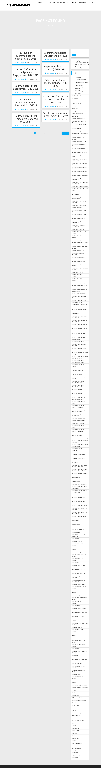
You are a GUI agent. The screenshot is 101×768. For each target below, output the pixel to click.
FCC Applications (76, 108)
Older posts (65, 133)
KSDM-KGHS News (76, 529)
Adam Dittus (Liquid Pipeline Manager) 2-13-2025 (55, 82)
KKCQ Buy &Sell (75, 738)
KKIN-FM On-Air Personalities (79, 291)
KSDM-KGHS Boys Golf (77, 661)
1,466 (45, 132)
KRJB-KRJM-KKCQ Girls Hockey (79, 205)
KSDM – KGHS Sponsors (77, 98)
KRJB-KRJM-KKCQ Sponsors (78, 93)
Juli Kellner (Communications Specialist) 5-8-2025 (25, 55)
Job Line (74, 707)
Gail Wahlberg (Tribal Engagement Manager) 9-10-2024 (26, 118)
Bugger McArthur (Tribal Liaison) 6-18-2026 (55, 68)
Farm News (77, 86)
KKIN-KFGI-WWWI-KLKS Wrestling (80, 435)
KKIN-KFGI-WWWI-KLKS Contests (79, 304)
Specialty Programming (77, 690)
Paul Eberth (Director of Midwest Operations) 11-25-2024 (55, 99)
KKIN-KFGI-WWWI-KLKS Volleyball (80, 325)
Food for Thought (76, 725)
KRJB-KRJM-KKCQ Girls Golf (78, 258)
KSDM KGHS (75, 652)
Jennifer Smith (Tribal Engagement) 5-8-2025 (55, 54)
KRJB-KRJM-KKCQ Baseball (78, 226)
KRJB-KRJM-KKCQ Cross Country (79, 149)
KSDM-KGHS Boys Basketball (78, 570)
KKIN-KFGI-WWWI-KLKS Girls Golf (79, 503)
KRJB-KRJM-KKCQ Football (78, 128)
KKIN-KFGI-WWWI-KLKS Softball (79, 481)
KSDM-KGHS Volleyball (77, 549)
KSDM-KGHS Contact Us (80, 654)
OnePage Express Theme (65, 765)
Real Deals (74, 730)
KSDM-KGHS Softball (77, 635)
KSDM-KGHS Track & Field (78, 613)
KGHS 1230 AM (75, 728)
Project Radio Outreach (77, 110)
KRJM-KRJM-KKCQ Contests (78, 415)
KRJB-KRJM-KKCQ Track (77, 269)
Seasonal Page (75, 692)
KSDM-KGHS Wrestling (77, 560)
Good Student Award (76, 715)
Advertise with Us (76, 743)
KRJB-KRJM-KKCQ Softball (78, 237)
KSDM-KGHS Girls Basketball (78, 581)
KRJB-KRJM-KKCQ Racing (78, 420)
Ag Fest (74, 687)
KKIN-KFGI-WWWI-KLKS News (79, 297)
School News (78, 87)
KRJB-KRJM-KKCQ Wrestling (78, 215)
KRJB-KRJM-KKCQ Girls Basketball (80, 183)
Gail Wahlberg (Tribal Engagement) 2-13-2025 (25, 87)
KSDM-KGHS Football (77, 538)
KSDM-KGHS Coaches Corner (78, 527)
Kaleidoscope (75, 755)
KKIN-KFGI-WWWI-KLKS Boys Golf (80, 492)
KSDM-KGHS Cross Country (78, 646)
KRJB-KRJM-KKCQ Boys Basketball (80, 172)
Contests (74, 720)
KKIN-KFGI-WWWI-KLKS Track (79, 513)
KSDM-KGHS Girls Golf (77, 671)
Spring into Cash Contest (77, 700)
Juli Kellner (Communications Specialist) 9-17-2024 (26, 102)
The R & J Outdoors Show (78, 718)
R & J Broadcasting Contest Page (79, 695)
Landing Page (42, 2)
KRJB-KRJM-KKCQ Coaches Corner (80, 685)
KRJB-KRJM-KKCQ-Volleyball (79, 139)
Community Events (79, 75)
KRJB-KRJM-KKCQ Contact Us (79, 710)
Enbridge (74, 705)
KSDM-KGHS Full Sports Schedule (79, 682)
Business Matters (76, 712)
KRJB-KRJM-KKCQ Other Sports (79, 280)
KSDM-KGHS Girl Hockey (77, 603)
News (73, 73)
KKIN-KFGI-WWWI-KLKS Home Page (83, 2)
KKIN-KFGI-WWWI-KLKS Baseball (79, 470)
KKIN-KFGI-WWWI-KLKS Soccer (79, 339)
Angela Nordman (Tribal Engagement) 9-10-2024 (55, 114)
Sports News (75, 105)
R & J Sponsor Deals (76, 103)
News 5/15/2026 (75, 702)
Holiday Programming (77, 733)
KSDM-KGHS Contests (77, 536)
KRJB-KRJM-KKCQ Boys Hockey (79, 202)
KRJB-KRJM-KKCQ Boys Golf (78, 248)
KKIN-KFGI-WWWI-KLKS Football (79, 306)
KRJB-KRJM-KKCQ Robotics (78, 418)
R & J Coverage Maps (77, 740)
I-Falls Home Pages (88, 8)
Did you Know (75, 95)
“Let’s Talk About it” (76, 752)
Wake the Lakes (75, 735)
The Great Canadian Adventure (79, 697)
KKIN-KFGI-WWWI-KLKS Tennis (79, 328)
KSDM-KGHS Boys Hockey (78, 592)
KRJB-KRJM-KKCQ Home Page (59, 2)
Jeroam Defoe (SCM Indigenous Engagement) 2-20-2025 (25, 72)
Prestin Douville (20, 62)
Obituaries (74, 723)
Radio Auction (75, 750)
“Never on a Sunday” (76, 100)
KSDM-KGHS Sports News (78, 524)
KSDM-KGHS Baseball (77, 624)
